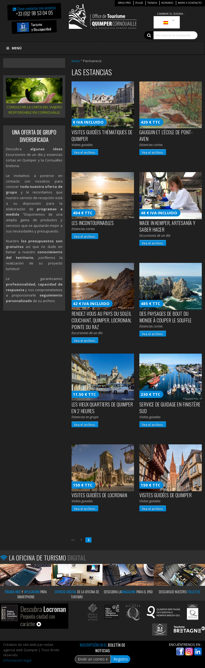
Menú (14, 48)
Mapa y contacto (190, 3)
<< (73, 540)
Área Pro (124, 3)
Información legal (17, 660)
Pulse (139, 3)
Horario (167, 3)
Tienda (152, 3)
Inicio (76, 60)
